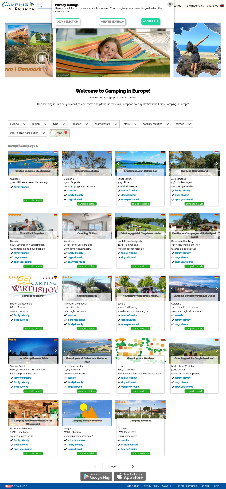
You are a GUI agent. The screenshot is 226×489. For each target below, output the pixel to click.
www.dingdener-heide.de (131, 249)
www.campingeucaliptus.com (79, 186)
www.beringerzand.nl (182, 186)
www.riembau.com (127, 436)
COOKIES (167, 485)
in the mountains (194, 5)
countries (212, 5)
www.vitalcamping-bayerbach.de (27, 249)
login (216, 485)
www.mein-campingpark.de (185, 373)
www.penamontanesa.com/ (78, 436)
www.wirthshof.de (19, 311)
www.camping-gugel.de (183, 249)
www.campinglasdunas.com (186, 311)
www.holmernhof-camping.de (133, 311)
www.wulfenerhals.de (75, 373)
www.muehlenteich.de (21, 436)
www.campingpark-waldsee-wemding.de (139, 373)
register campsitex (187, 485)
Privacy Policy (150, 485)
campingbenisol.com (75, 311)
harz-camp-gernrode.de (22, 373)
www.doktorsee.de (127, 186)
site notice (133, 485)
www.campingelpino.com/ (78, 249)
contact (205, 485)
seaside (176, 5)
